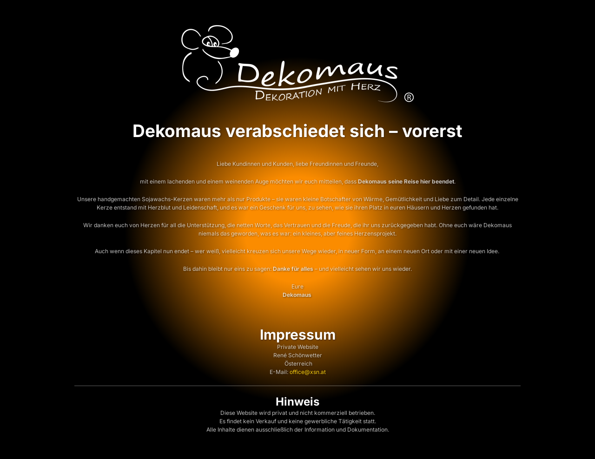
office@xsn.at (308, 371)
